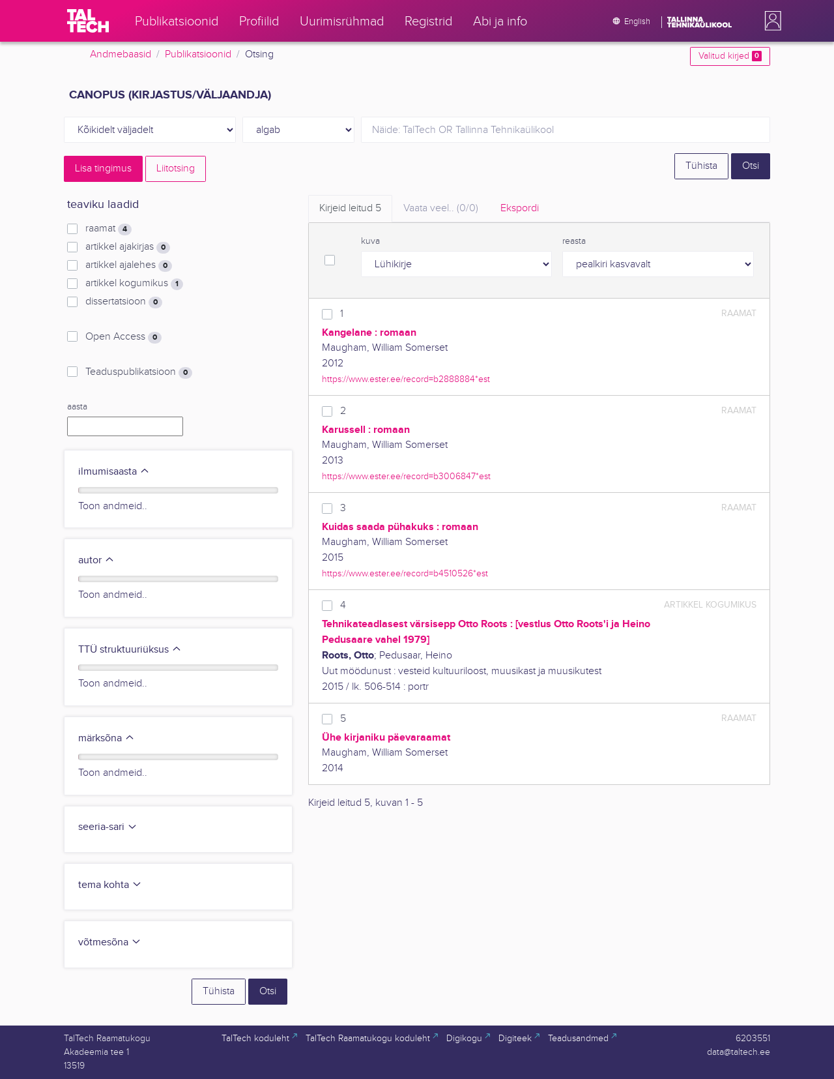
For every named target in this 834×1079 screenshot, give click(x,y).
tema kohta (110, 885)
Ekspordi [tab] (519, 208)
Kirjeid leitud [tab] (350, 208)
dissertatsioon (123, 301)
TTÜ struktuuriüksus (130, 649)
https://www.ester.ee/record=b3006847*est (406, 476)
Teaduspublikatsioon (138, 372)
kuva (370, 241)
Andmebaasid (120, 54)
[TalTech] (88, 20)
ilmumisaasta (114, 472)
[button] (770, 21)
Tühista (701, 166)
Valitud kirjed (730, 56)
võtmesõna (109, 942)
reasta (574, 241)
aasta (77, 407)
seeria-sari (107, 827)
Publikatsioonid (198, 54)
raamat (108, 228)
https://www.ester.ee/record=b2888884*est (406, 379)
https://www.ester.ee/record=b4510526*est (405, 573)
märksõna (106, 738)
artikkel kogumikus (134, 283)
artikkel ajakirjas (127, 247)
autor (96, 560)
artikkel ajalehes (128, 265)
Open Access (123, 337)
